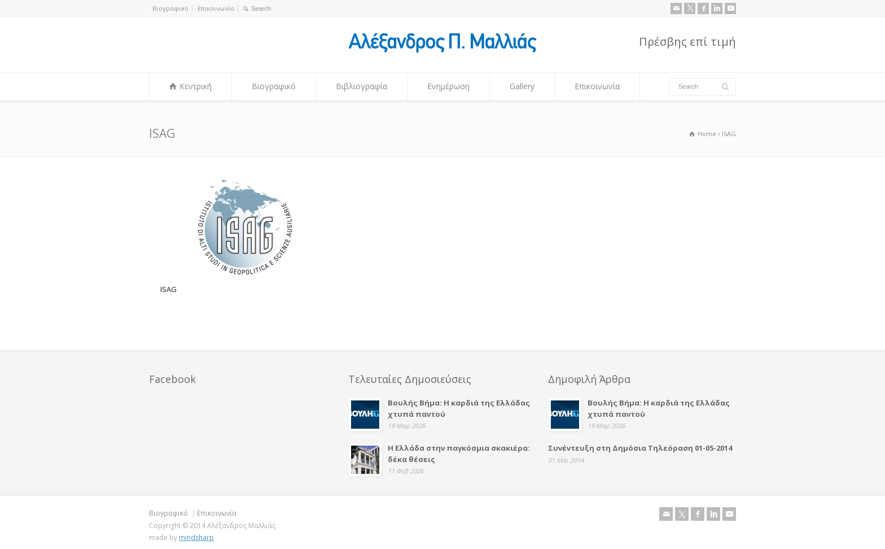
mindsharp (196, 537)
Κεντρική (195, 86)
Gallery (522, 86)
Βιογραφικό (170, 8)
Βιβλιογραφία (361, 86)
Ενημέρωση (448, 86)
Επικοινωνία (216, 8)
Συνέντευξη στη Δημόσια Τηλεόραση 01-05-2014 (640, 448)
